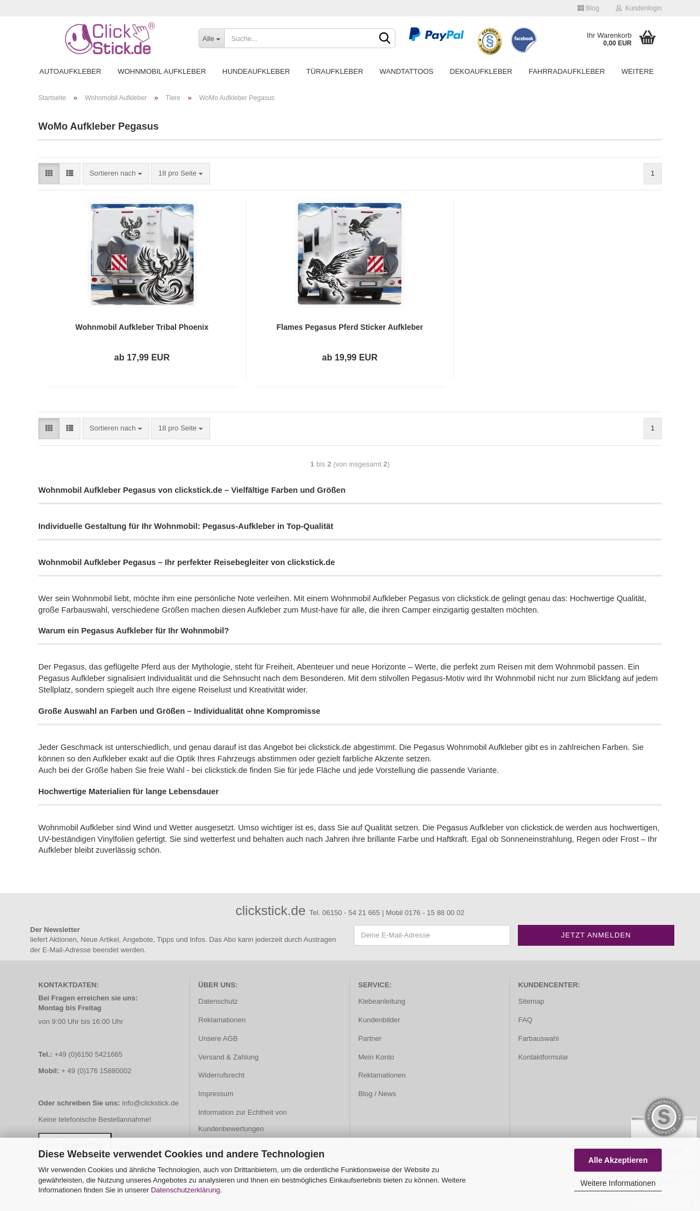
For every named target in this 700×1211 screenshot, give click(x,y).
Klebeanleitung (381, 1001)
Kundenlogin (639, 8)
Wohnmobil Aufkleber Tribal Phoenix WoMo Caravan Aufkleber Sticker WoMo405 (141, 328)
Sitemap (531, 1001)
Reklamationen (222, 1020)
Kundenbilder (379, 1020)
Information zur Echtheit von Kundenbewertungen (243, 1120)
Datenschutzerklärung (185, 1190)
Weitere (637, 71)
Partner (370, 1038)
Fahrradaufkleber (567, 71)
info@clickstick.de (150, 1103)
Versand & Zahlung (229, 1057)
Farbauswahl (538, 1038)
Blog (588, 8)
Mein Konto (376, 1057)
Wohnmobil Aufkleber (162, 71)
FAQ (525, 1020)
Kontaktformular (543, 1057)
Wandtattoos (406, 71)
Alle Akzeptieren (618, 1160)
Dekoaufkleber (481, 71)
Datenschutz (218, 1001)
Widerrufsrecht (222, 1075)
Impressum (216, 1094)
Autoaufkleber (70, 71)
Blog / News (377, 1094)
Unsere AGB (218, 1038)
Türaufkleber (334, 71)
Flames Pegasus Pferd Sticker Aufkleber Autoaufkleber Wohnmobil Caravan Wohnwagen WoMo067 (350, 328)
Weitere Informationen (617, 1183)
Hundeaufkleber (256, 71)
